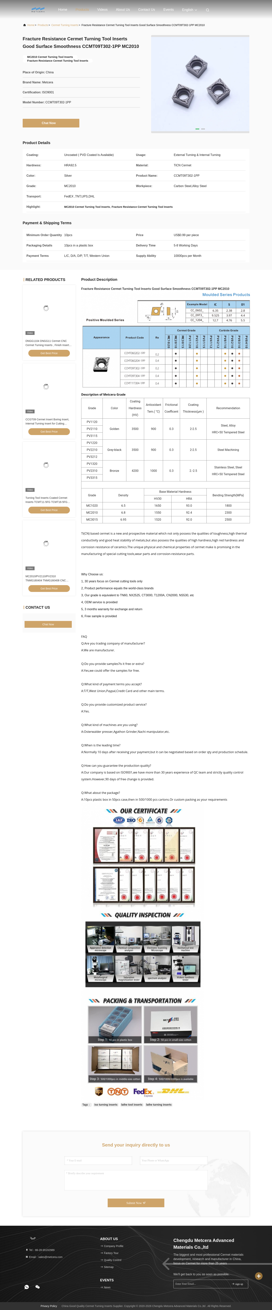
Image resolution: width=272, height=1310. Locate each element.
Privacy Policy (49, 1306)
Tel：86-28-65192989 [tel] (40, 1250)
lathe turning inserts (159, 1104)
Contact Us (146, 10)
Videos (102, 10)
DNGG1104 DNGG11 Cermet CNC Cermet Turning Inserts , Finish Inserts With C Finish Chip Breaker (48, 345)
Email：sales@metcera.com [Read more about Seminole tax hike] (44, 1257)
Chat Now (51, 123)
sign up (237, 1283)
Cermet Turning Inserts (64, 25)
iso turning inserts (105, 1104)
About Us (123, 10)
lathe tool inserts (131, 1104)
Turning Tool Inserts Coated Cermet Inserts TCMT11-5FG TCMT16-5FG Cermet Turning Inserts (46, 502)
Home (62, 10)
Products (82, 10)
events (168, 10)
